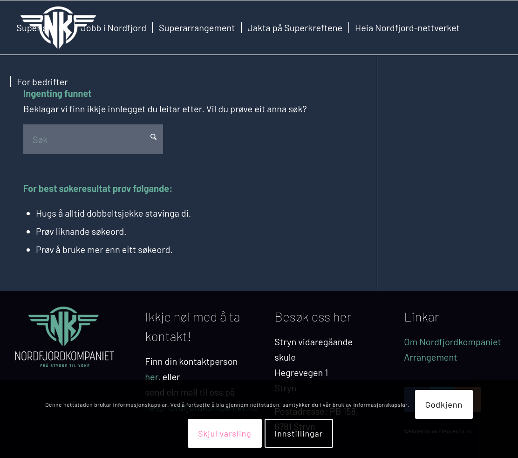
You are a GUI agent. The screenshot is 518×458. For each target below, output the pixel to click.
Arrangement (430, 356)
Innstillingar (299, 433)
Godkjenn (444, 404)
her (151, 376)
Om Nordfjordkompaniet (452, 341)
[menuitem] (42, 27)
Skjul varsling (225, 433)
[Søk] (93, 139)
